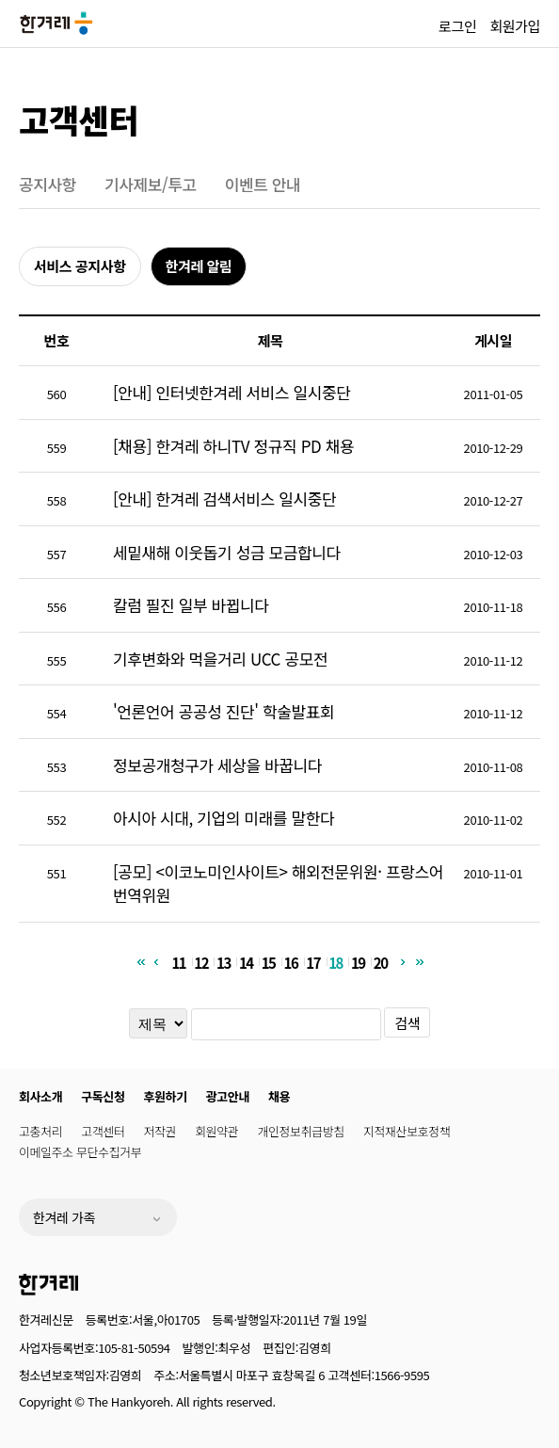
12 (201, 962)
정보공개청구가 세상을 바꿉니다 (217, 765)
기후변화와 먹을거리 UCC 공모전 (220, 658)
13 (223, 962)
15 (269, 962)
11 (178, 962)
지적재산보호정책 (406, 1131)
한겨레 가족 (64, 1217)
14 (246, 962)
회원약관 (216, 1131)
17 (313, 962)
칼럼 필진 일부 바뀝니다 (190, 605)
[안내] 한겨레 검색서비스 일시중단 (224, 498)
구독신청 (102, 1096)
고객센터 (78, 119)
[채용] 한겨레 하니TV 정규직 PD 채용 (233, 446)
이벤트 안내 (263, 184)
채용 (279, 1096)
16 (291, 962)
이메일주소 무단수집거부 (80, 1152)
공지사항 (47, 184)
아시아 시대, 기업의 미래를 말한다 (223, 817)
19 (358, 962)
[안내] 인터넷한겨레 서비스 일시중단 (231, 392)
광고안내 (227, 1096)
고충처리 (40, 1131)
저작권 (160, 1131)
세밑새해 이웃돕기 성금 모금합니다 (227, 552)
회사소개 (40, 1096)
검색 (407, 1023)
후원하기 (165, 1096)
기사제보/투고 (150, 184)
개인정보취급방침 (300, 1131)
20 (381, 962)
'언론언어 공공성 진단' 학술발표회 (223, 711)
